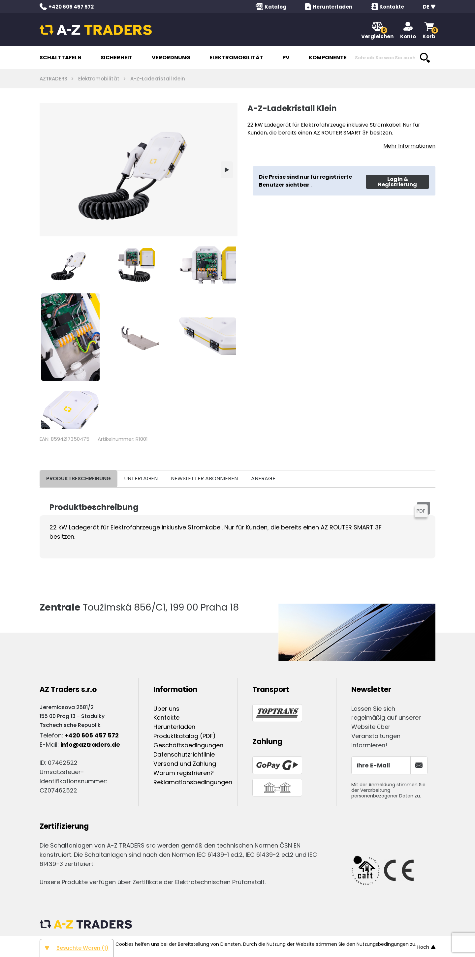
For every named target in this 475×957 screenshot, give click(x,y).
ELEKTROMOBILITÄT (236, 57)
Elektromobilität (98, 78)
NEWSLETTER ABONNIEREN (204, 478)
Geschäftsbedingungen (188, 745)
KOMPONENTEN (330, 57)
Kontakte (166, 717)
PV (286, 57)
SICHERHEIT (117, 57)
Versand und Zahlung (184, 764)
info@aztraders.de (90, 744)
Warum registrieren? (183, 773)
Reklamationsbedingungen (192, 782)
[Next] (227, 170)
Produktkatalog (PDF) (184, 736)
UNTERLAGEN (141, 478)
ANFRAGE (263, 478)
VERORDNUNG (171, 57)
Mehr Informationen (409, 146)
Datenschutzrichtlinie (184, 754)
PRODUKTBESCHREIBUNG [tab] (78, 478)
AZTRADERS (53, 78)
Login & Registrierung (397, 181)
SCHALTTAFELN (60, 57)
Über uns (166, 708)
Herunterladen (174, 727)
